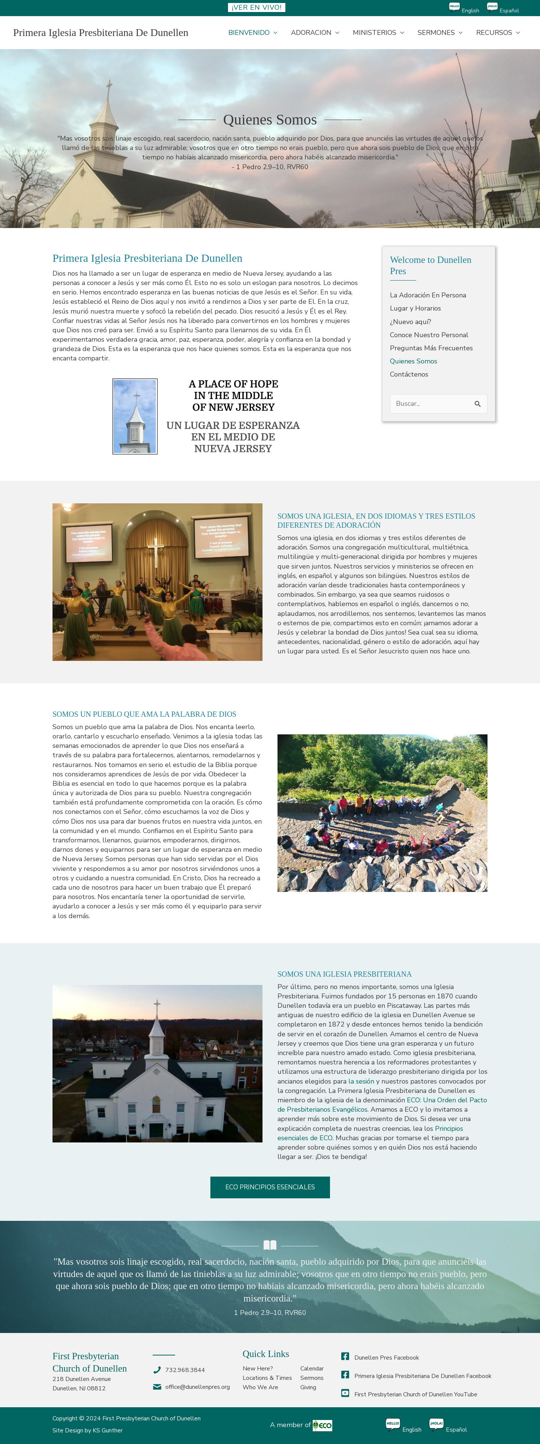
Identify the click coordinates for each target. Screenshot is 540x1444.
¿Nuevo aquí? (410, 321)
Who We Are (260, 1388)
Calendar (312, 1368)
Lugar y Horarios (415, 308)
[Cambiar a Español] (506, 8)
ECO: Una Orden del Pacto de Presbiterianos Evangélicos (373, 1105)
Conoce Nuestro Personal (429, 334)
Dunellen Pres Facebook (380, 1358)
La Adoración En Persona (428, 295)
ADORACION (311, 32)
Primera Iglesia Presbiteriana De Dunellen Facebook (416, 1376)
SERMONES (436, 32)
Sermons (312, 1378)
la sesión (361, 1081)
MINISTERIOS (374, 32)
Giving (308, 1388)
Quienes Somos (413, 361)
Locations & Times (267, 1378)
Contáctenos (409, 374)
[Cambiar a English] (468, 8)
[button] (270, 1187)
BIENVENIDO (249, 32)
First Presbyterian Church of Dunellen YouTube (409, 1395)
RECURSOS (494, 32)
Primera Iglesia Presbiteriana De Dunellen (101, 32)
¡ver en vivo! (257, 7)
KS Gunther (108, 1430)
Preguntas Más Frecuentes (431, 348)
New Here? (258, 1368)
